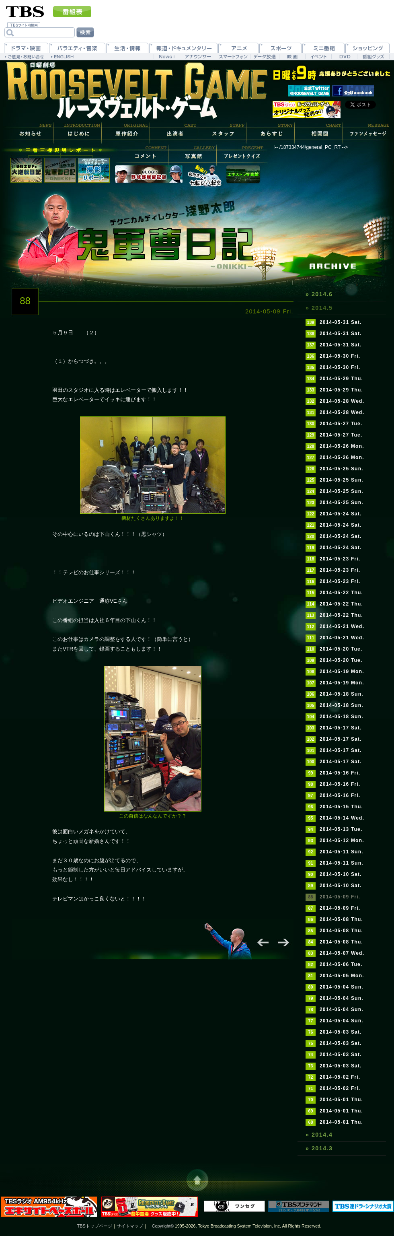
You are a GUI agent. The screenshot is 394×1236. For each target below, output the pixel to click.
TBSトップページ (94, 1226)
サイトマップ (130, 1226)
